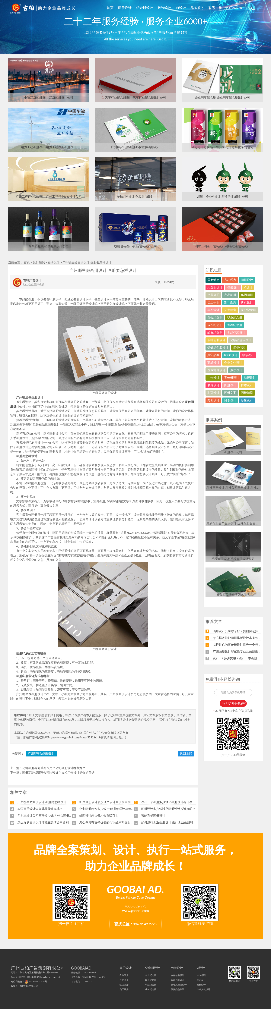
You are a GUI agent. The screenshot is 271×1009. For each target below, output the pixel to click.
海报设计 (250, 377)
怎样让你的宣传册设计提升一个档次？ (238, 644)
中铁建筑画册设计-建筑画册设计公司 (48, 97)
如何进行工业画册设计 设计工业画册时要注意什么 (174, 822)
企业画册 (213, 295)
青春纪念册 (234, 325)
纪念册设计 (144, 8)
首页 (110, 8)
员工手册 (213, 302)
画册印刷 (247, 392)
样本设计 (247, 385)
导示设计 (248, 355)
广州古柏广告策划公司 (43, 8)
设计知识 (39, 262)
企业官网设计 (216, 370)
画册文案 (230, 392)
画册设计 (125, 8)
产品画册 (230, 295)
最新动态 (213, 280)
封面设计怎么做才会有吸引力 (98, 815)
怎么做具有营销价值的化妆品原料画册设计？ (109, 822)
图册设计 (230, 385)
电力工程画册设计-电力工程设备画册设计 (48, 147)
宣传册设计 (231, 377)
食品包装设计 (236, 332)
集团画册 (247, 295)
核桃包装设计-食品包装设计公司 (135, 246)
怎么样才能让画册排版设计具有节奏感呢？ (241, 638)
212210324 (87, 981)
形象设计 (247, 400)
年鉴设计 (213, 310)
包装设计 (164, 8)
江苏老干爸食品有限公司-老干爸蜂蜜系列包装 (222, 147)
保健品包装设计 (217, 347)
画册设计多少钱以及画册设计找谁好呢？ (168, 809)
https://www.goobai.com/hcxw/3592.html (74, 737)
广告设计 (213, 377)
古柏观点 (230, 280)
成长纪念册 (214, 325)
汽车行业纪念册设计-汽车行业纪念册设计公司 (135, 97)
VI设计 (181, 8)
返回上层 (186, 753)
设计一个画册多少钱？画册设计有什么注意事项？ (174, 802)
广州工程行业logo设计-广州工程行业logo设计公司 (48, 196)
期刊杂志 (230, 302)
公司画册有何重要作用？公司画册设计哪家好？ (53, 768)
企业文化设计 (233, 362)
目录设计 (230, 400)
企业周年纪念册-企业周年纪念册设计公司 (222, 97)
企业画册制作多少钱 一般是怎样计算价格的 (108, 809)
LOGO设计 (230, 355)
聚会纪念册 (214, 317)
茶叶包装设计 (216, 340)
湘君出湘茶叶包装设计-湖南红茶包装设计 (222, 246)
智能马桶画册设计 (153, 815)
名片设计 (213, 385)
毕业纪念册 (234, 317)
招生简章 (230, 310)
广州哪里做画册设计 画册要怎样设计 (86, 262)
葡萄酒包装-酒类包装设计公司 (49, 246)
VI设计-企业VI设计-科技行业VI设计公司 (222, 196)
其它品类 (213, 355)
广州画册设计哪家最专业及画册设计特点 (240, 651)
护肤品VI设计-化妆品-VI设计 (135, 196)
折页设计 (247, 302)
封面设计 (213, 400)
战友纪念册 (214, 332)
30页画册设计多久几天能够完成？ (40, 809)
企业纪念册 (248, 310)
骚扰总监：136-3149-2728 (135, 924)
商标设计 (213, 362)
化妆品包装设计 (240, 340)
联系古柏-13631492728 (225, 8)
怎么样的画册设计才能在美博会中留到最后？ (48, 822)
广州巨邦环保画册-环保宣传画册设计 (135, 147)
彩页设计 (213, 392)
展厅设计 (236, 370)
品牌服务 (197, 8)
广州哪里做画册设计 (41, 753)
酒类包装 (239, 347)
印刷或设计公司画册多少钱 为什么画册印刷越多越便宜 (54, 815)
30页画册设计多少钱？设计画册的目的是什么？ (110, 802)
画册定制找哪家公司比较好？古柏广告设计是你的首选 (58, 772)
